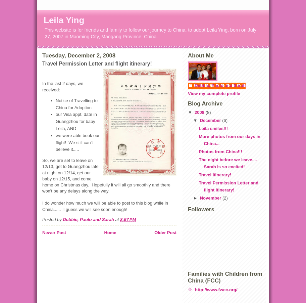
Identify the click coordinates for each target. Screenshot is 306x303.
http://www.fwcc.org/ (216, 289)
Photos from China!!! (220, 151)
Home (110, 232)
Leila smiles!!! (213, 128)
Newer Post (54, 232)
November (211, 198)
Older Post (165, 232)
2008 (200, 112)
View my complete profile (214, 93)
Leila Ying (64, 20)
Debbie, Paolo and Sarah (220, 85)
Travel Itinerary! (215, 174)
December (211, 120)
